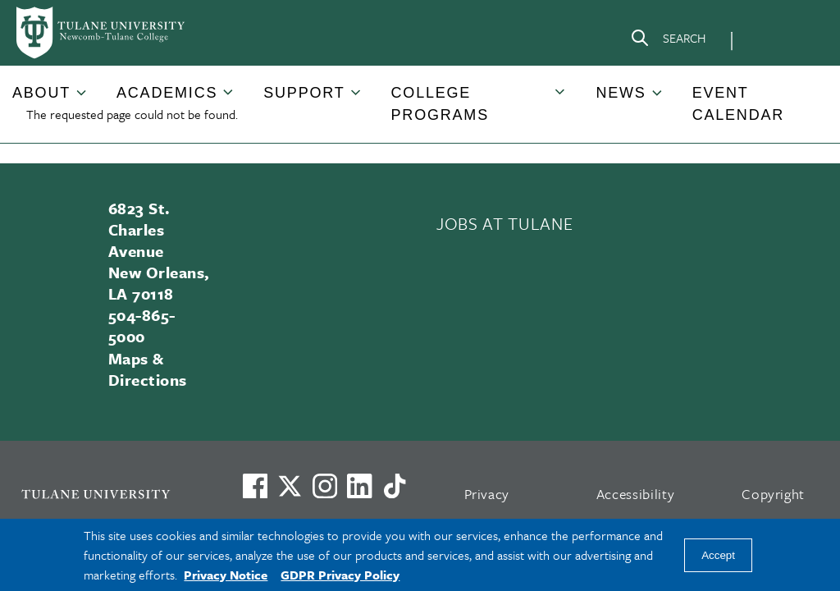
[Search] (667, 41)
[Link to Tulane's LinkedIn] (359, 486)
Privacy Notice (225, 575)
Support (304, 93)
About (41, 93)
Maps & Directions (147, 369)
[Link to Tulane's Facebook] (325, 486)
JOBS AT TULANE (504, 223)
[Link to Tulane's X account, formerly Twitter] (289, 486)
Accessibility (635, 493)
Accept (718, 555)
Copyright (773, 493)
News (621, 93)
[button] (42, 93)
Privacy (487, 493)
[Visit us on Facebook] (255, 486)
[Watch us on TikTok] (394, 486)
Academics (166, 93)
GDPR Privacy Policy (340, 575)
